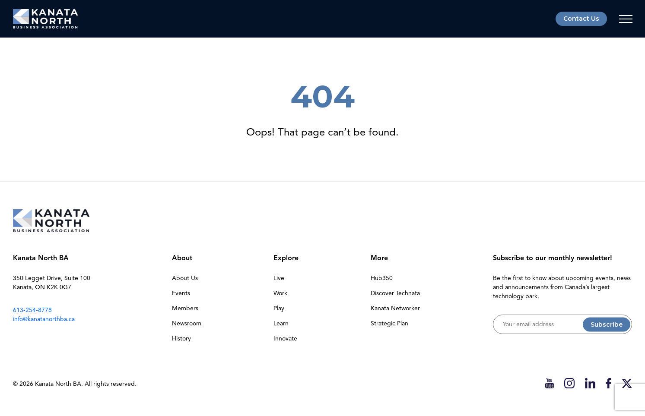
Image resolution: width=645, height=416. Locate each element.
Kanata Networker (395, 308)
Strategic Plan (389, 323)
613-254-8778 (32, 310)
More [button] (379, 258)
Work (280, 293)
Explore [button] (286, 258)
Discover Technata (395, 293)
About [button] (182, 258)
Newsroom (186, 323)
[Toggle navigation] (625, 19)
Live (278, 278)
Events (181, 293)
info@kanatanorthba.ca (44, 319)
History (181, 338)
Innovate (285, 338)
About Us (185, 278)
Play (278, 308)
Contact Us (581, 18)
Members (185, 308)
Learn (281, 323)
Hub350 (382, 278)
